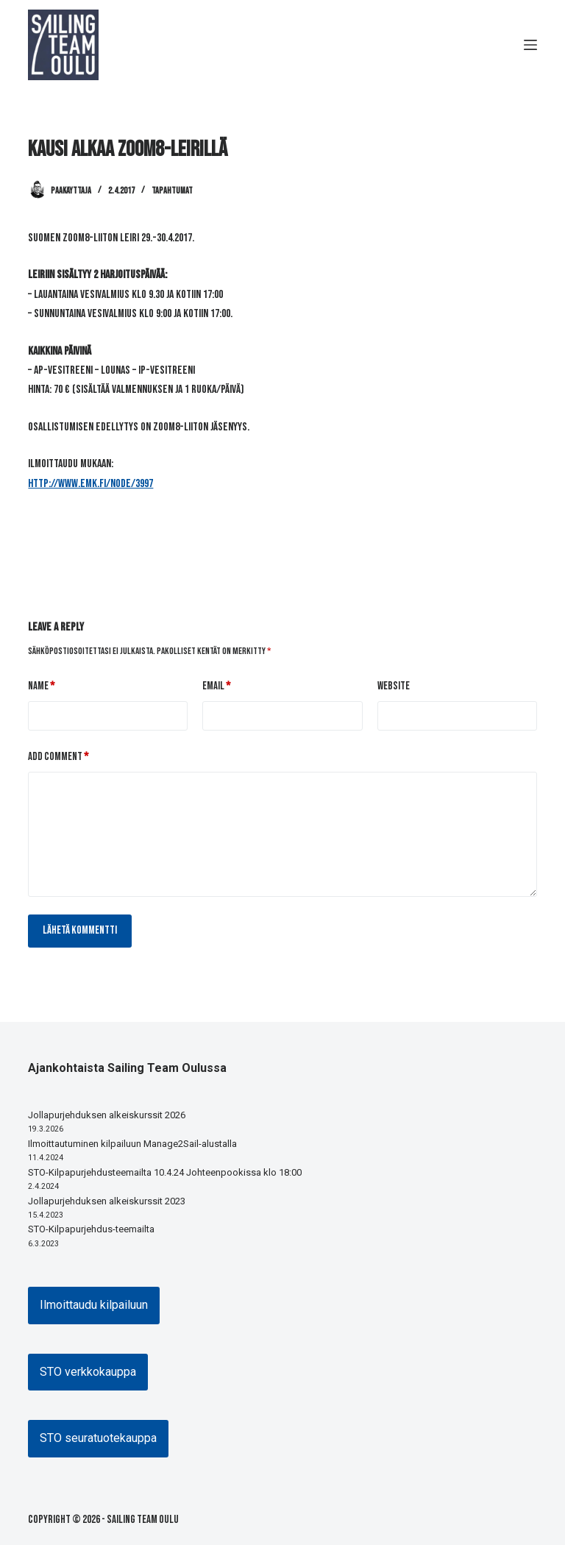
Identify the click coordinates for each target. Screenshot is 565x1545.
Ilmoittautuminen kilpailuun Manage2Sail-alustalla (132, 1143)
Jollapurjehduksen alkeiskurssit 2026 (106, 1114)
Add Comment (58, 757)
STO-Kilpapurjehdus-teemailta (91, 1229)
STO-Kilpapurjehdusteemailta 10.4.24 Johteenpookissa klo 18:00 (165, 1172)
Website (393, 686)
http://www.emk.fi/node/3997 (90, 484)
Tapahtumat (172, 190)
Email (216, 687)
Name (41, 687)
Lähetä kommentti (80, 930)
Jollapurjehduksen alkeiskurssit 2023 (106, 1201)
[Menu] (530, 45)
